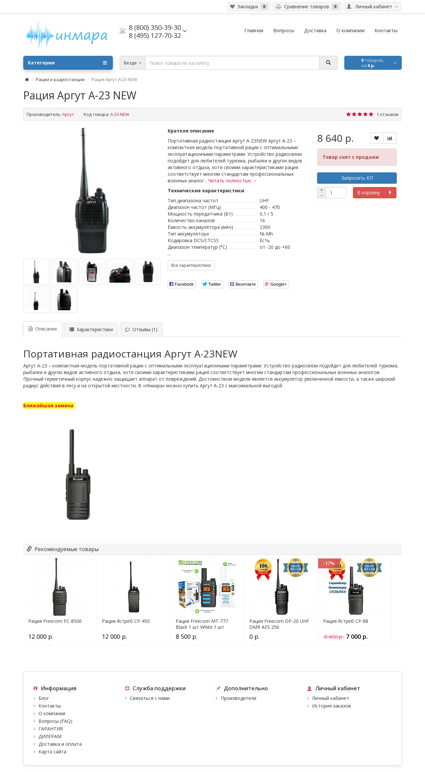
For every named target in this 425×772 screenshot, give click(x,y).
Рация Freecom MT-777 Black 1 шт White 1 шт (202, 624)
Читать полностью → (232, 180)
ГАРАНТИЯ (51, 728)
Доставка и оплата (60, 744)
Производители (238, 698)
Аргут (68, 114)
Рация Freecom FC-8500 (55, 621)
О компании (52, 713)
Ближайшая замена (49, 405)
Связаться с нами (150, 698)
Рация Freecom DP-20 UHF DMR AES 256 (279, 624)
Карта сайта (52, 751)
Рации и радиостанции (60, 79)
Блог (44, 698)
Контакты (50, 706)
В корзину (368, 192)
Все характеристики (191, 265)
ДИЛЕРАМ (50, 736)
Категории (67, 62)
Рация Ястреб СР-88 (345, 621)
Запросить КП (357, 178)
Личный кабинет (330, 698)
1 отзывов (387, 114)
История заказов (331, 706)
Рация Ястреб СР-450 (126, 621)
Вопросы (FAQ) (55, 721)
